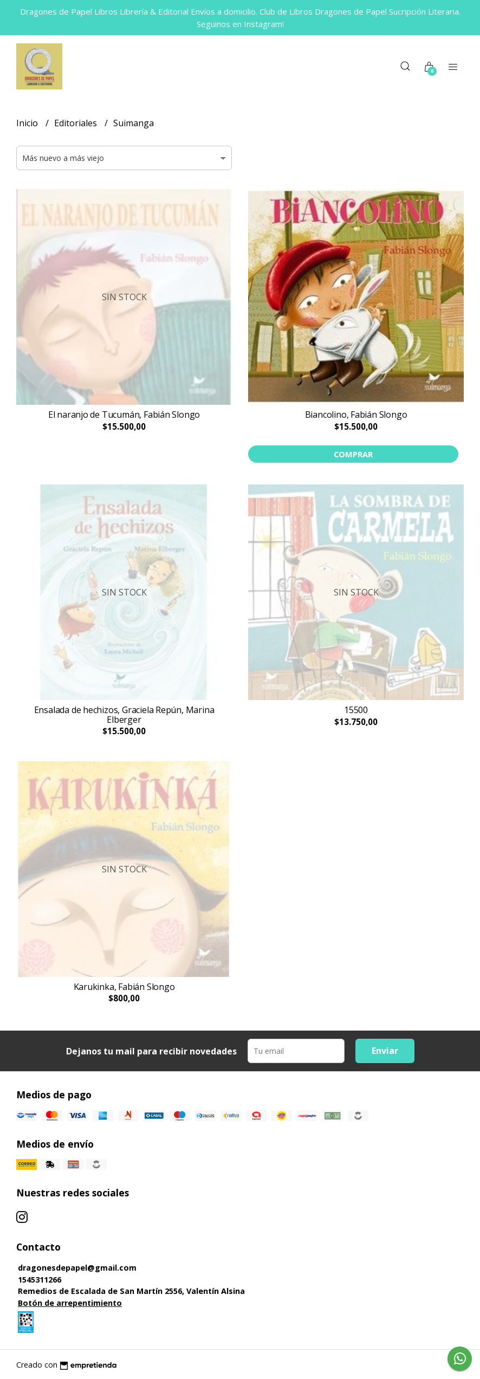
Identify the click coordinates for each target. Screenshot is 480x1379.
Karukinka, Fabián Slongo (124, 987)
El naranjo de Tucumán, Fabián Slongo (124, 414)
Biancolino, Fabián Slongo (356, 414)
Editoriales (76, 123)
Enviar (385, 1051)
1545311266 (39, 1279)
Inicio (28, 123)
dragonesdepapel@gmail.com (77, 1268)
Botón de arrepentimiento (70, 1303)
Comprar (353, 454)
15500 (356, 710)
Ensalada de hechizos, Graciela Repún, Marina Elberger (124, 715)
